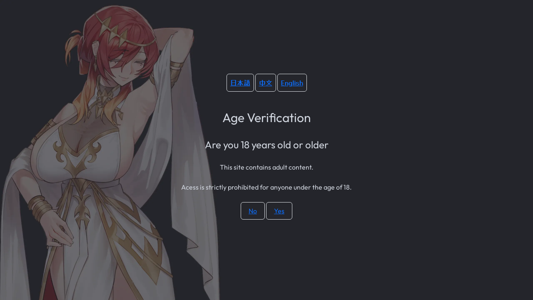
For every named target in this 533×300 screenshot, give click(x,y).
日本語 (240, 83)
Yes (279, 211)
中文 (265, 83)
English (292, 83)
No (253, 211)
